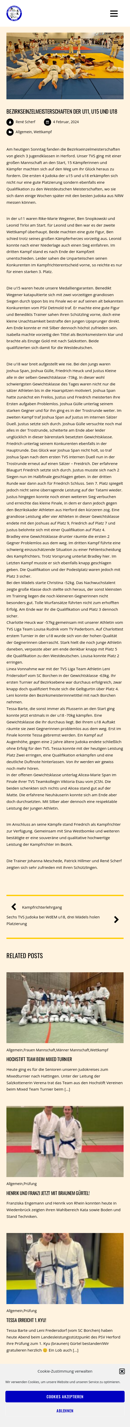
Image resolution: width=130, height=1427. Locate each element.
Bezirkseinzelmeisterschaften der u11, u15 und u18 (61, 111)
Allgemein (24, 131)
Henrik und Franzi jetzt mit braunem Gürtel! (47, 1192)
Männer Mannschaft (72, 1049)
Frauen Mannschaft (39, 1049)
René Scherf (25, 121)
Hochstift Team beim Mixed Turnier (39, 1058)
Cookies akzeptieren (65, 1396)
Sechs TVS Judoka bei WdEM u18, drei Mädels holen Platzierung (60, 920)
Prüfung (30, 1183)
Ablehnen (65, 1410)
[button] (122, 1371)
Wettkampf (43, 131)
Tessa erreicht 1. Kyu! (26, 1319)
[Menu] (114, 13)
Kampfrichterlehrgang (38, 907)
